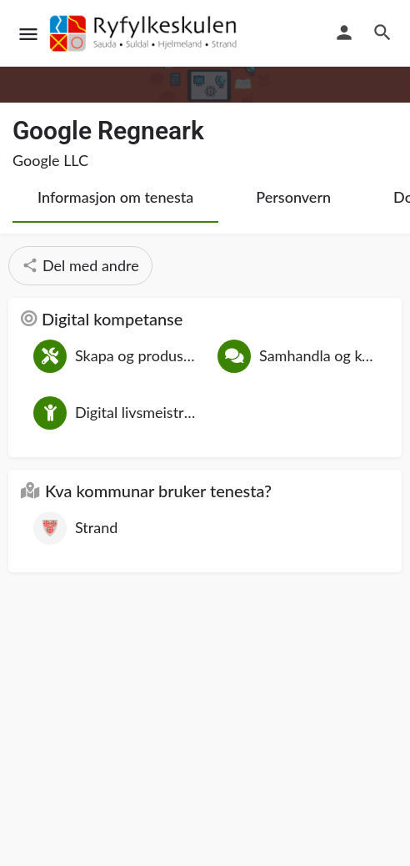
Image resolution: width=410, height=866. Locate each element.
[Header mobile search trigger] (382, 32)
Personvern (293, 197)
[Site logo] (145, 33)
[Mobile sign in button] (344, 32)
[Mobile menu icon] (28, 34)
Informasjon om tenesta (115, 197)
